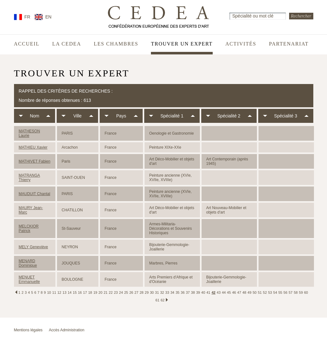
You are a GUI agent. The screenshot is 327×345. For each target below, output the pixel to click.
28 (141, 292)
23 (116, 292)
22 (111, 292)
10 (49, 292)
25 (126, 292)
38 (193, 292)
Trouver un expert (181, 43)
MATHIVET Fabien (35, 161)
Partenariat (289, 43)
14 (69, 292)
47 (239, 292)
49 (249, 292)
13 (64, 292)
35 (177, 292)
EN (48, 16)
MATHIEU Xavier (33, 147)
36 (183, 292)
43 (219, 292)
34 (172, 292)
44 (224, 292)
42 (213, 292)
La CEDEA (66, 43)
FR (28, 16)
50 (255, 292)
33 (167, 292)
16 (80, 292)
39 (198, 292)
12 (59, 292)
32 (162, 292)
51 (260, 292)
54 (275, 292)
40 (203, 292)
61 (157, 300)
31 (157, 292)
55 (280, 292)
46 (234, 292)
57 (290, 292)
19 (95, 292)
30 (152, 292)
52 (265, 292)
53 (270, 292)
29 (147, 292)
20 (100, 292)
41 (208, 292)
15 (75, 292)
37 (188, 292)
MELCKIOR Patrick (29, 228)
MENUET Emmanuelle (29, 279)
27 (136, 292)
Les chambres (116, 43)
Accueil (27, 43)
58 (296, 292)
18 (90, 292)
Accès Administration (66, 330)
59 (301, 292)
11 (54, 292)
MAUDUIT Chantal (34, 194)
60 (306, 292)
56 (285, 292)
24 (121, 292)
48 (244, 292)
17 (85, 292)
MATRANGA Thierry (29, 177)
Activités (240, 43)
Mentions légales (28, 330)
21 (105, 292)
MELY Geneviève (33, 247)
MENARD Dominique (28, 263)
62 (163, 300)
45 (229, 292)
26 (131, 292)
